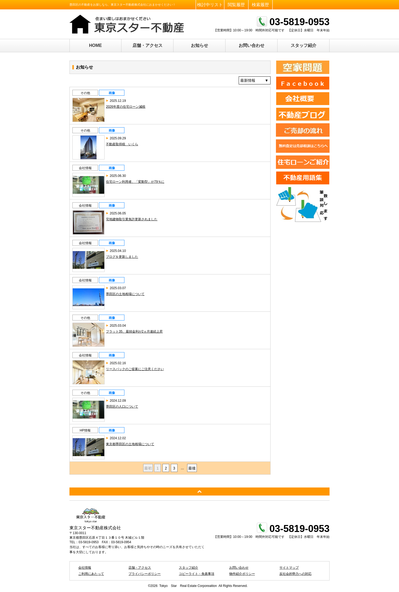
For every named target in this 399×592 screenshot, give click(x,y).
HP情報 (85, 430)
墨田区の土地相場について (125, 294)
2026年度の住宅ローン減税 (125, 107)
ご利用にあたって (91, 574)
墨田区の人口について (122, 406)
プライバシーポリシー (144, 574)
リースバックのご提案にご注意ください (135, 369)
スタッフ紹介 (303, 45)
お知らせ (199, 45)
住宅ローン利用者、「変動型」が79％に (135, 182)
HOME (95, 45)
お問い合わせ (251, 45)
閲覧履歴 (236, 4)
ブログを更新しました (122, 257)
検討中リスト (210, 4)
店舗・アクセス (147, 45)
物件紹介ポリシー (242, 574)
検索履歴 (260, 4)
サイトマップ (289, 567)
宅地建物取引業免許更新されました (131, 219)
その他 (85, 93)
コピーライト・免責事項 (196, 574)
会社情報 (85, 168)
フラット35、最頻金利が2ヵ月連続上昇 (134, 331)
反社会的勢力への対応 (295, 574)
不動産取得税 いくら (122, 144)
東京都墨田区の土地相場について (130, 444)
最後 (192, 468)
